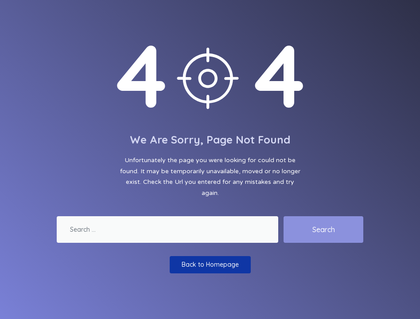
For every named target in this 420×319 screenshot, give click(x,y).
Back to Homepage (210, 264)
